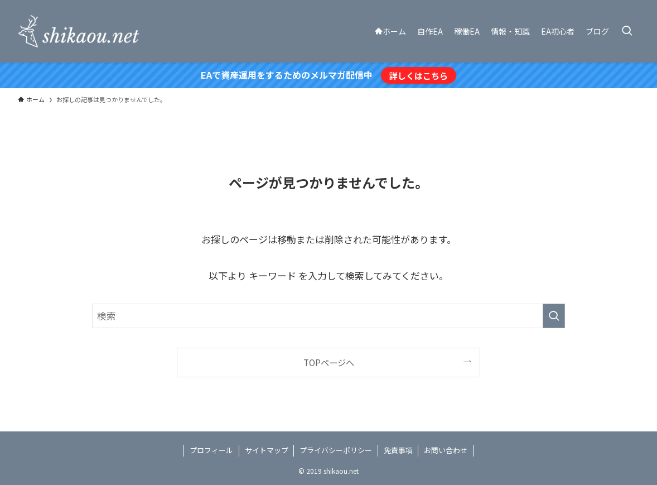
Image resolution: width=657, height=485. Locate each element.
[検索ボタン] (627, 31)
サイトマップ (266, 450)
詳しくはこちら (418, 75)
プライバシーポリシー (335, 450)
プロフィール (211, 450)
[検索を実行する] (554, 316)
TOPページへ (328, 362)
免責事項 (398, 450)
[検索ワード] (328, 316)
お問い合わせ (445, 450)
